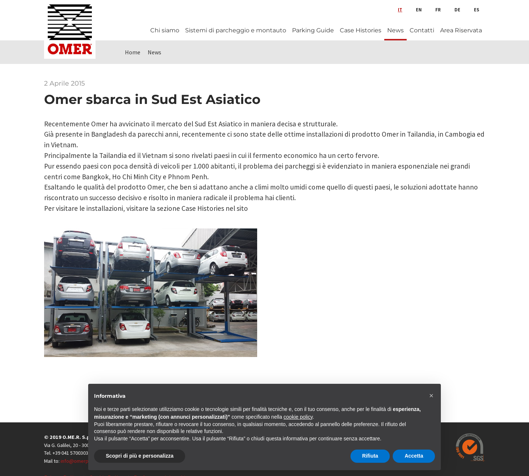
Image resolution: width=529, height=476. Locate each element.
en (419, 9)
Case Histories (360, 30)
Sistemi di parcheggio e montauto (235, 30)
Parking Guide (313, 30)
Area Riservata (461, 30)
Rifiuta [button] (370, 456)
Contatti (422, 30)
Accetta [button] (413, 456)
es (476, 9)
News (395, 30)
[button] (431, 395)
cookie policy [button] (298, 417)
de (457, 9)
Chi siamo (164, 30)
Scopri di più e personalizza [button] (139, 456)
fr (438, 9)
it (400, 9)
